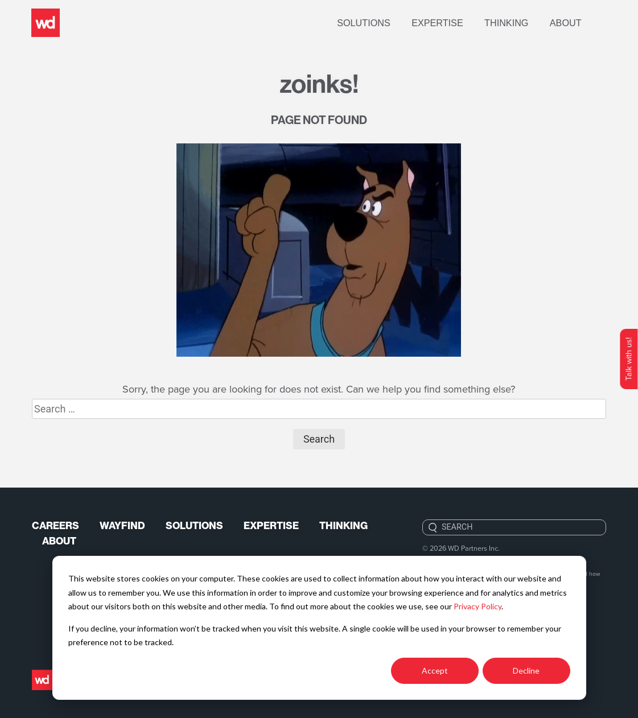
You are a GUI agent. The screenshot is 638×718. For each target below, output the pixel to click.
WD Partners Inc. (474, 548)
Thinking (522, 23)
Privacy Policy (477, 606)
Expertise (453, 23)
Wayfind (123, 526)
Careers (56, 526)
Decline (526, 670)
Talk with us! (629, 359)
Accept (435, 670)
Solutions (379, 23)
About (581, 23)
